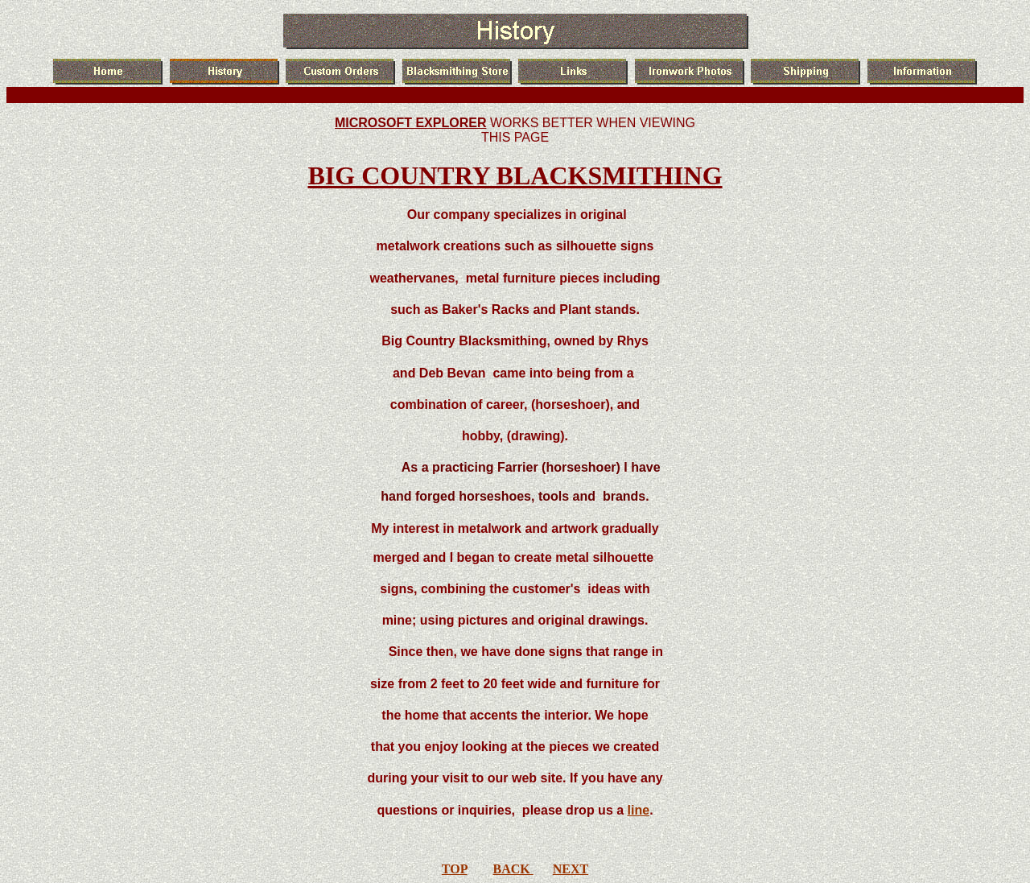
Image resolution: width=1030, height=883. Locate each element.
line (639, 810)
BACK (513, 869)
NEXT (570, 869)
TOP (455, 869)
